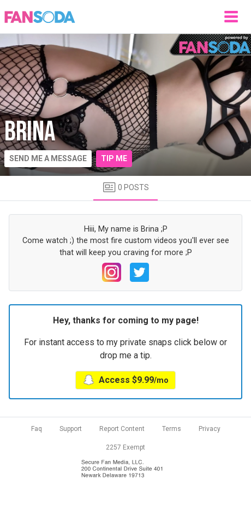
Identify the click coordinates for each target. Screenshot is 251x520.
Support (70, 429)
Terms (171, 429)
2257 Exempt (125, 447)
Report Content (122, 429)
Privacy (209, 429)
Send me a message (48, 158)
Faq (36, 429)
